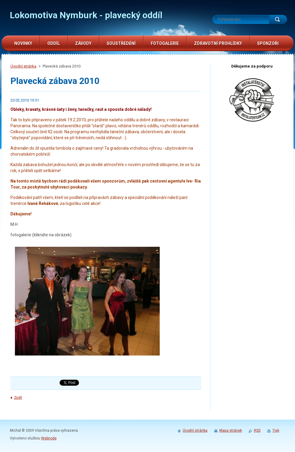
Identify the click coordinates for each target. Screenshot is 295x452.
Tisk (275, 430)
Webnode (49, 438)
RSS (257, 430)
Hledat (278, 19)
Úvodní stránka (23, 66)
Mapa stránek (230, 430)
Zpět (18, 397)
